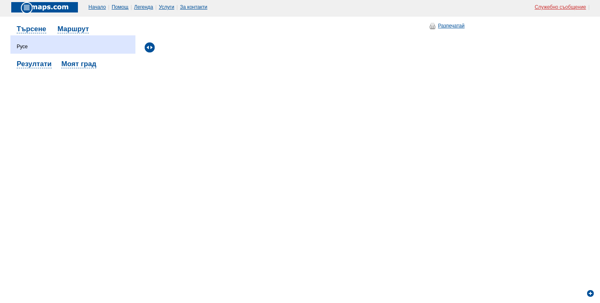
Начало (97, 7)
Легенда (143, 7)
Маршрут (73, 29)
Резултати (34, 64)
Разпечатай (451, 26)
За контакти (194, 7)
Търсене (31, 29)
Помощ (120, 7)
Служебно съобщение (560, 7)
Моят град (78, 64)
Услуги (166, 7)
